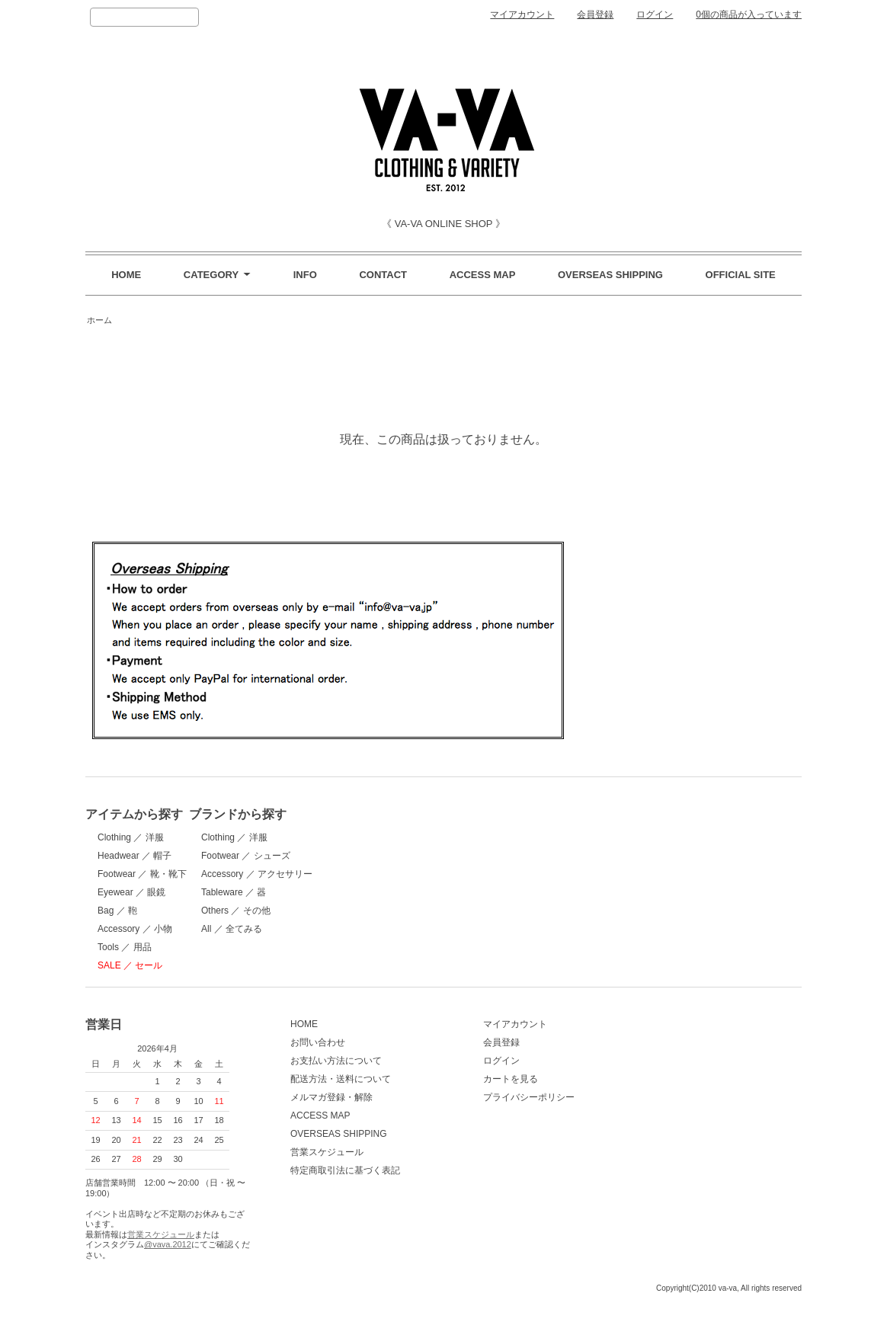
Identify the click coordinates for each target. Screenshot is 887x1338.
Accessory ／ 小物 (135, 928)
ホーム (99, 320)
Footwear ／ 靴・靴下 (142, 874)
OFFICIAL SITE (741, 274)
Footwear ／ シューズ (317, 855)
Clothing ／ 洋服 (131, 837)
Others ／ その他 (307, 910)
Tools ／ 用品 (125, 947)
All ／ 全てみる (303, 928)
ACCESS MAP (483, 274)
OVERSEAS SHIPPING (610, 274)
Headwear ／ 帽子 (134, 855)
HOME (126, 274)
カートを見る (475, 1100)
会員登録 (595, 14)
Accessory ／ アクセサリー (328, 874)
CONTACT (383, 274)
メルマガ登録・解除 (314, 1118)
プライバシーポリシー (494, 1118)
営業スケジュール (160, 1255)
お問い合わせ (300, 1063)
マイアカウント (522, 14)
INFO (305, 274)
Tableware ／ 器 (305, 892)
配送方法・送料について (323, 1100)
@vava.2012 (167, 1265)
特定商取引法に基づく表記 (328, 1191)
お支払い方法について (318, 1082)
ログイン (654, 14)
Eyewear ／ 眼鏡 (131, 892)
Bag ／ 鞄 (117, 910)
